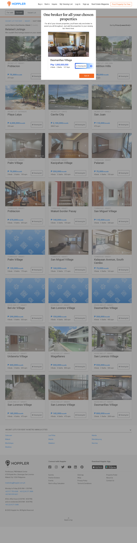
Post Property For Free (121, 4)
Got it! (86, 76)
